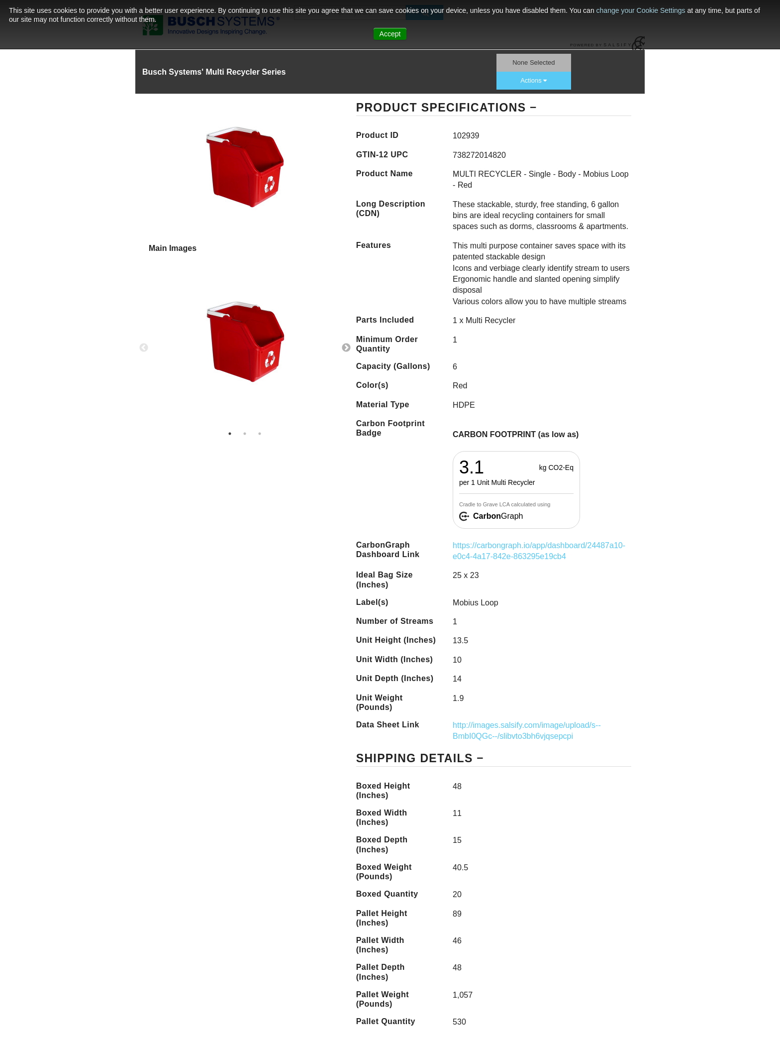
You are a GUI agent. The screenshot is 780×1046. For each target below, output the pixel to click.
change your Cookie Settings (641, 10)
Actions (533, 80)
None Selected (533, 62)
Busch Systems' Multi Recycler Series (214, 72)
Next (346, 348)
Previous (144, 348)
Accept (390, 34)
